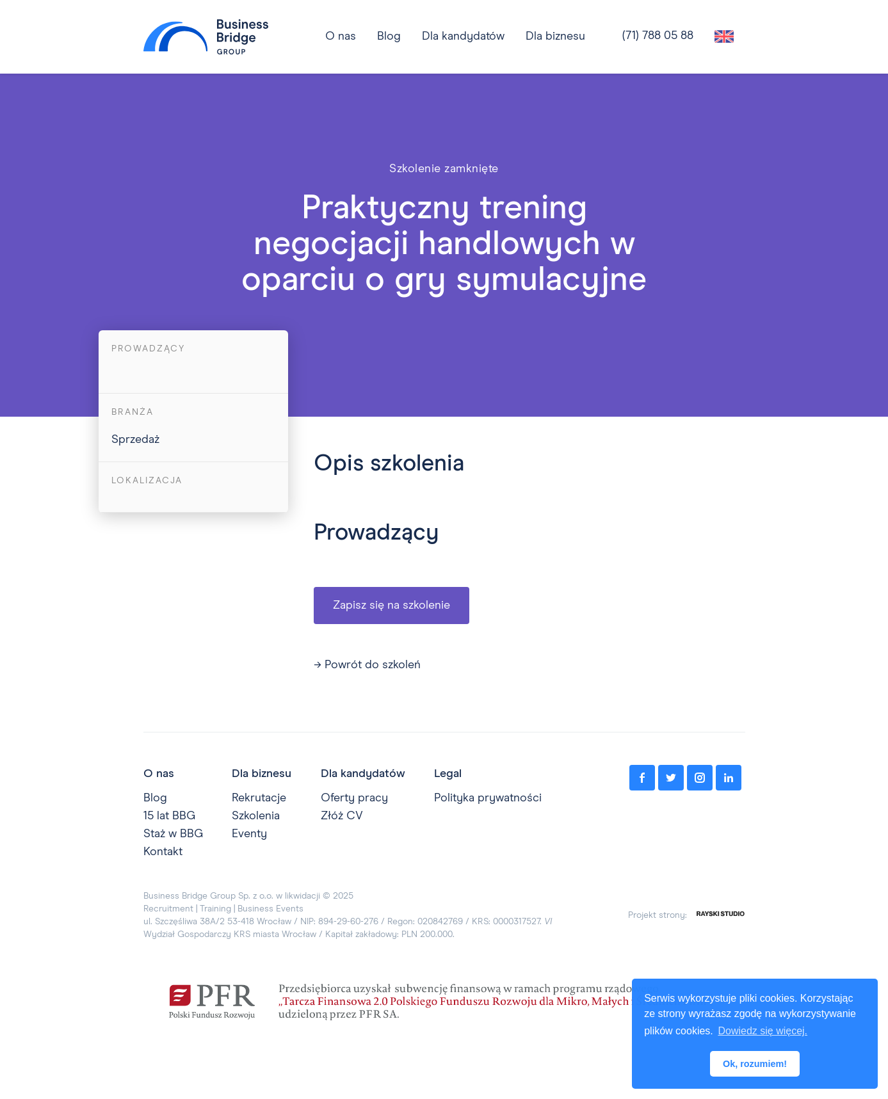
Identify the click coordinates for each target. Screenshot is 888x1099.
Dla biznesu (555, 36)
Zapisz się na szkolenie (391, 605)
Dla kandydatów (463, 36)
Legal (448, 774)
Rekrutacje (259, 798)
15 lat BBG (169, 816)
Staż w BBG (173, 834)
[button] (463, 36)
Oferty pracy (354, 798)
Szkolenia (256, 816)
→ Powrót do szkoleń (367, 665)
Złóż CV (342, 816)
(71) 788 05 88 (657, 36)
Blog (155, 798)
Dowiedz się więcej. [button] (762, 1030)
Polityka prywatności (488, 798)
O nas (158, 774)
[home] (205, 36)
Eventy (249, 834)
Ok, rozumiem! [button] (755, 1064)
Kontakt (162, 852)
